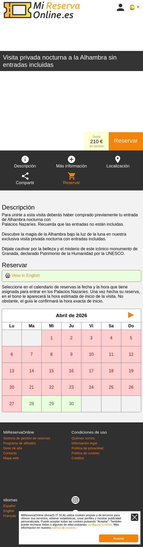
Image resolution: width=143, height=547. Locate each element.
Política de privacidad (87, 448)
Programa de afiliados (19, 443)
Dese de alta (12, 448)
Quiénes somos (83, 438)
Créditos (78, 458)
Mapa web (11, 458)
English (8, 511)
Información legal (84, 443)
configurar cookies (100, 524)
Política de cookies (86, 453)
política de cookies (64, 527)
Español (9, 506)
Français (9, 516)
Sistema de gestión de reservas (26, 438)
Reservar (126, 140)
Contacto (9, 453)
